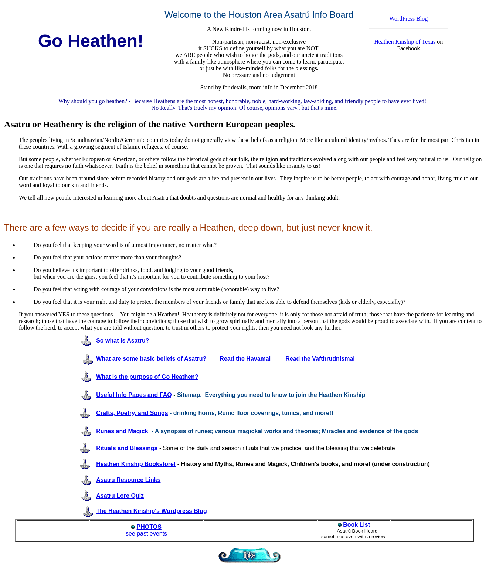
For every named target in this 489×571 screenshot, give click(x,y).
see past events (146, 530)
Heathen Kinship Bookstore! (136, 464)
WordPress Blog (408, 19)
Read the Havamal (245, 359)
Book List (356, 524)
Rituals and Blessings (126, 448)
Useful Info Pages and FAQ (134, 395)
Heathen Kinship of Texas (404, 41)
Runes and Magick (122, 431)
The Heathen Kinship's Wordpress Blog (151, 511)
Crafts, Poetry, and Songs (132, 413)
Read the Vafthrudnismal (320, 359)
